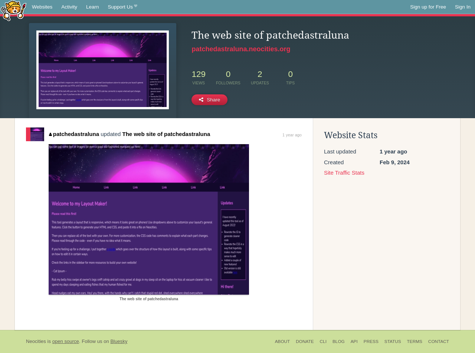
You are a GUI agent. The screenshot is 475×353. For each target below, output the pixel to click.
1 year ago (292, 135)
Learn (92, 7)
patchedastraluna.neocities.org (240, 49)
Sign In (463, 7)
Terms (414, 341)
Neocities (36, 341)
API (354, 341)
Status (392, 341)
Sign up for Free (428, 7)
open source (65, 341)
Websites (42, 7)
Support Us (122, 7)
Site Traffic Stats (344, 172)
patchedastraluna (74, 134)
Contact (438, 341)
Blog (338, 341)
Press (371, 341)
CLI (323, 341)
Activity (69, 7)
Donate (305, 341)
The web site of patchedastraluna (166, 134)
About (282, 341)
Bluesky (118, 341)
